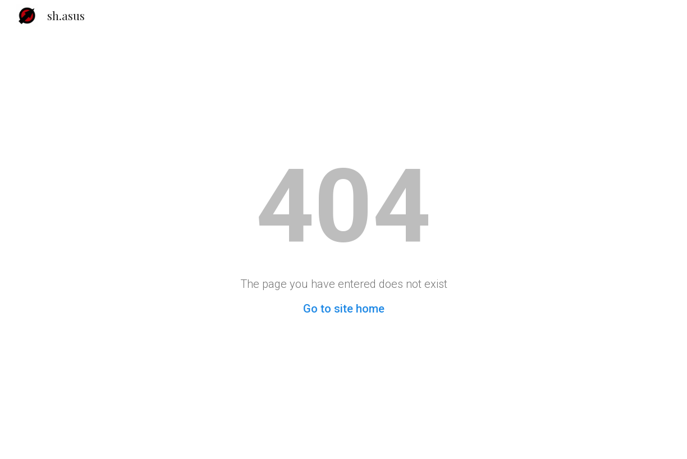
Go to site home (343, 308)
